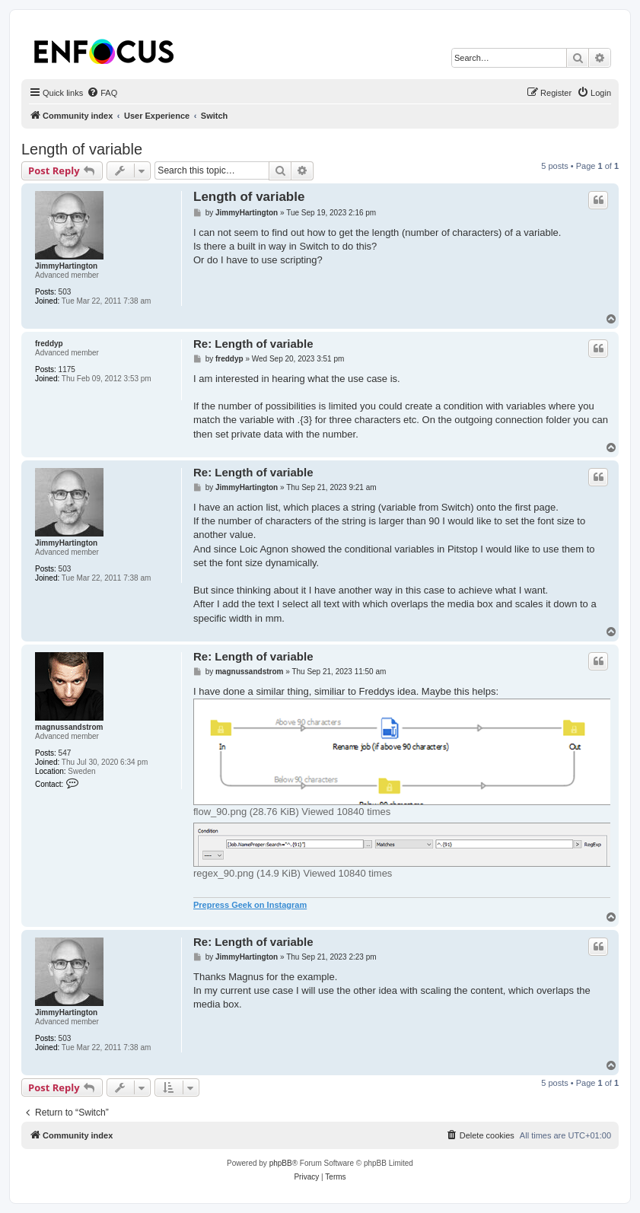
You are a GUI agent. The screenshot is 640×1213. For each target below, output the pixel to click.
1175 (67, 369)
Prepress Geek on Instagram (250, 904)
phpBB (280, 1163)
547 (65, 753)
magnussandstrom (69, 727)
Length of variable (81, 149)
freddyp (49, 343)
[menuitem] (102, 93)
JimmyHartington (66, 266)
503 (65, 292)
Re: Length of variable (253, 343)
